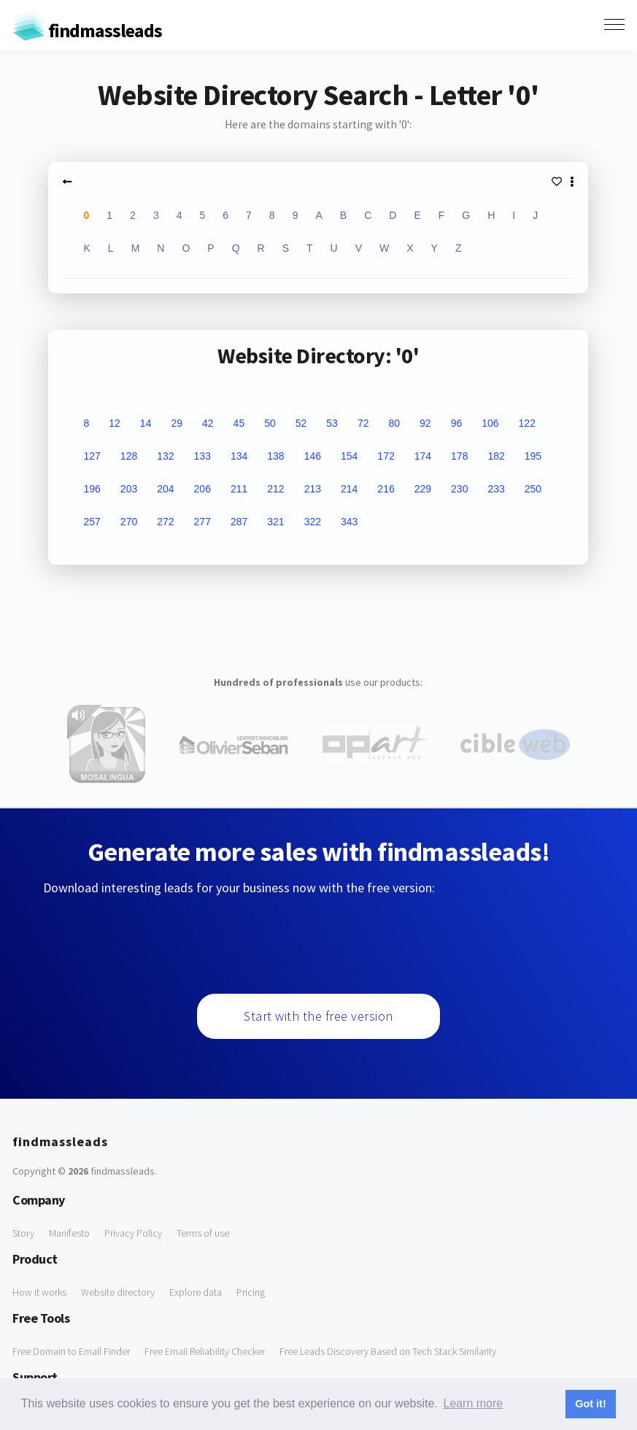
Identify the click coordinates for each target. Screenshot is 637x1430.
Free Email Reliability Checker (204, 1351)
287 (239, 521)
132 (165, 456)
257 (91, 521)
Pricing (250, 1292)
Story (23, 1233)
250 (533, 489)
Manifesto (69, 1233)
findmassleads (87, 30)
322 (312, 521)
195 (533, 456)
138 (275, 456)
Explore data (195, 1292)
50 (270, 423)
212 (275, 489)
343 (349, 521)
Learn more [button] (473, 1403)
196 (91, 489)
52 (301, 423)
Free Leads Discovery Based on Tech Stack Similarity (387, 1351)
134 (239, 456)
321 (275, 521)
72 (363, 423)
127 (91, 456)
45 (239, 423)
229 (422, 489)
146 (312, 456)
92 (425, 423)
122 (527, 423)
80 (394, 423)
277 (202, 521)
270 (128, 521)
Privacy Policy (133, 1233)
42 (208, 423)
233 (495, 489)
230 (459, 489)
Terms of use (203, 1233)
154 (349, 456)
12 (114, 423)
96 (457, 423)
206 (202, 489)
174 (422, 456)
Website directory (118, 1292)
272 (165, 521)
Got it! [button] (590, 1404)
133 (202, 456)
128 (128, 456)
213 (312, 489)
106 (490, 423)
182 (495, 456)
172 (385, 456)
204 (165, 489)
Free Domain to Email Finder (71, 1351)
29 (176, 423)
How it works (39, 1292)
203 (128, 489)
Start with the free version (318, 1016)
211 (239, 489)
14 (146, 423)
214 (349, 489)
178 (459, 456)
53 (332, 423)
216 (385, 489)
